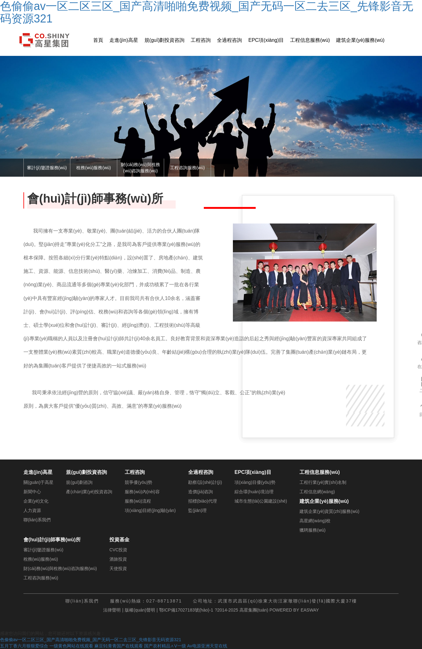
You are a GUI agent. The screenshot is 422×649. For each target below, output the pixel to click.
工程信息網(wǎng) (317, 491)
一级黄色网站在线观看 (71, 645)
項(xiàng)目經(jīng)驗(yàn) (150, 510)
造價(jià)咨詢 (200, 491)
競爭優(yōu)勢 (138, 482)
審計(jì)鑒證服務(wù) (47, 167)
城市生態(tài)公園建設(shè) (260, 501)
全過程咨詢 (229, 40)
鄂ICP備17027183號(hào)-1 (186, 609)
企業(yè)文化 (35, 501)
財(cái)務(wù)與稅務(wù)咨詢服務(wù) (140, 167)
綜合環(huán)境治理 (253, 491)
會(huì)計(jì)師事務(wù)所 (52, 539)
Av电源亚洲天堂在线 (207, 645)
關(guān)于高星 (38, 482)
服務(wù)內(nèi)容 (142, 491)
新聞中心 (32, 491)
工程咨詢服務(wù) (187, 167)
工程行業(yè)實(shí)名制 (322, 482)
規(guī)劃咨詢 (79, 482)
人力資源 (32, 510)
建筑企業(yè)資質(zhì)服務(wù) (329, 511)
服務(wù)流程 (138, 501)
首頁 (98, 40)
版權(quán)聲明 (140, 609)
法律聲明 (112, 609)
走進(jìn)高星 (123, 40)
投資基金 (119, 539)
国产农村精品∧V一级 (165, 645)
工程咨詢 (201, 40)
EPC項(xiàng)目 (266, 40)
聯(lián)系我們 (37, 519)
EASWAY (310, 609)
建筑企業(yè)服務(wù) (360, 40)
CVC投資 (118, 549)
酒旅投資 (118, 559)
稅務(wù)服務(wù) (93, 167)
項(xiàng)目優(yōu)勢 (254, 482)
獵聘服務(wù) (312, 530)
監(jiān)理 (197, 510)
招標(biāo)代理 (202, 501)
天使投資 (118, 568)
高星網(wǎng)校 (314, 520)
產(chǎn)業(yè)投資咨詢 (89, 491)
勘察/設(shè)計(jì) (205, 482)
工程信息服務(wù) (310, 40)
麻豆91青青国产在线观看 (118, 645)
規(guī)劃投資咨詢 (164, 40)
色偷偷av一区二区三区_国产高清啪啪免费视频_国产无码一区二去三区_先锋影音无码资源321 (90, 639)
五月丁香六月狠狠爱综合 (24, 645)
